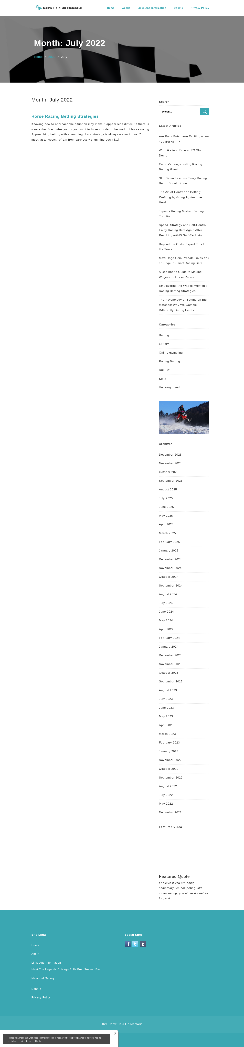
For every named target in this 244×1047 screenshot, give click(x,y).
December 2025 (170, 454)
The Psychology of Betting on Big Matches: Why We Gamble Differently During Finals (183, 305)
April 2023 (166, 725)
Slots (162, 378)
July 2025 (166, 498)
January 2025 (168, 550)
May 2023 (166, 716)
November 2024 (170, 568)
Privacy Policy (200, 8)
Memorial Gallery (43, 978)
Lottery (164, 343)
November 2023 (170, 664)
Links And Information (152, 8)
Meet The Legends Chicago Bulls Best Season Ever (66, 969)
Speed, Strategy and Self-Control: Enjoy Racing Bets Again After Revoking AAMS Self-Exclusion (183, 230)
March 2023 (167, 734)
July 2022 (166, 795)
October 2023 (168, 672)
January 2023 (168, 751)
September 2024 (171, 585)
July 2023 (166, 699)
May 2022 (166, 803)
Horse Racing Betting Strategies (65, 116)
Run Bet (165, 370)
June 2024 (166, 611)
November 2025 (170, 463)
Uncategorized (169, 387)
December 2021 (170, 812)
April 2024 (166, 629)
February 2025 (169, 542)
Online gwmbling (171, 352)
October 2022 (168, 768)
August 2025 (168, 489)
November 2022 (170, 760)
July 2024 (166, 603)
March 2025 (167, 533)
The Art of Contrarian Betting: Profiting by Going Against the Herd (180, 197)
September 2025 (171, 480)
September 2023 (171, 681)
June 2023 (166, 707)
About (126, 8)
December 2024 (170, 559)
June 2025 (166, 507)
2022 (52, 57)
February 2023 (169, 742)
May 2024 (166, 620)
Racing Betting (169, 361)
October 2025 (168, 472)
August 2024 (168, 594)
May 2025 (166, 515)
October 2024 (168, 576)
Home (110, 8)
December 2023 (170, 655)
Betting (164, 335)
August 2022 (168, 786)
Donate (178, 8)
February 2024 (169, 637)
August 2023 (168, 690)
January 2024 (168, 646)
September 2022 (171, 777)
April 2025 (166, 524)
